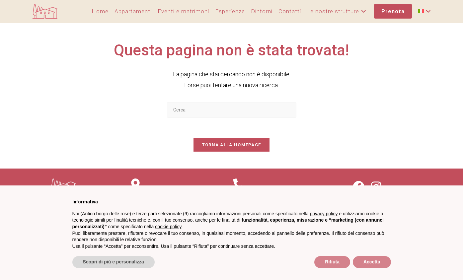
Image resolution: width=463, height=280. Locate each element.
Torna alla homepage (231, 144)
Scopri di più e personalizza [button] (113, 261)
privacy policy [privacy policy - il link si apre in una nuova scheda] (324, 213)
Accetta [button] (371, 261)
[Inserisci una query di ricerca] (231, 110)
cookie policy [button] (168, 226)
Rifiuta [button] (332, 261)
